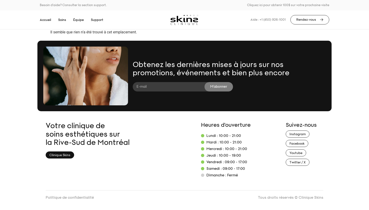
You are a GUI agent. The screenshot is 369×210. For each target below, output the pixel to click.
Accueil (45, 20)
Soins (62, 20)
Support (97, 20)
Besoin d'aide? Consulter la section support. (73, 5)
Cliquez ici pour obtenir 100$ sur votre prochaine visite (288, 5)
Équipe (78, 20)
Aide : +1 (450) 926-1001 (268, 19)
